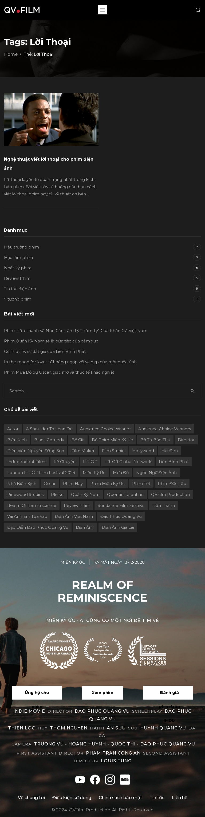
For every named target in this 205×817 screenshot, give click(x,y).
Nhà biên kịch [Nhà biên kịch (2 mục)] (21, 483)
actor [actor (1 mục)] (12, 428)
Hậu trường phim (21, 247)
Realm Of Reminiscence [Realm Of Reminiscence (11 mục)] (31, 505)
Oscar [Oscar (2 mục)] (50, 483)
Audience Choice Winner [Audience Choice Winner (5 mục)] (105, 428)
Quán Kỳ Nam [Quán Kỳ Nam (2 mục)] (85, 494)
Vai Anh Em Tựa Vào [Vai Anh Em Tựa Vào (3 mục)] (27, 516)
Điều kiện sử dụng (71, 797)
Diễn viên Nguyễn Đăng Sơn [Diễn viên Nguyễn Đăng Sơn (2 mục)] (35, 450)
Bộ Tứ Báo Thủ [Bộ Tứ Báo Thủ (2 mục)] (155, 439)
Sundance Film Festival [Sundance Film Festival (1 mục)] (121, 505)
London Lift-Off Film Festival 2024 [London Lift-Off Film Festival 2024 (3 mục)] (41, 472)
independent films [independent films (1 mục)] (26, 461)
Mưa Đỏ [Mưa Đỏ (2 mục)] (121, 472)
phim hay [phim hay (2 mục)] (73, 483)
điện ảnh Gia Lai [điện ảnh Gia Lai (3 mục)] (118, 527)
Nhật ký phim (17, 267)
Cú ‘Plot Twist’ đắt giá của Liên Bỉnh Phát (45, 351)
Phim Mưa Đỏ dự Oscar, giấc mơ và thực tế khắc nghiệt (59, 372)
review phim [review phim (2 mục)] (77, 505)
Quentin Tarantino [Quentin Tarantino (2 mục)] (125, 494)
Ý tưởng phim (17, 299)
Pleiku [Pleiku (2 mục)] (57, 494)
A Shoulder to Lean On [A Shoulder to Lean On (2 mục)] (49, 428)
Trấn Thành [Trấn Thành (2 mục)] (163, 505)
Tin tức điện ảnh (20, 288)
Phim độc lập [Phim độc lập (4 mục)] (172, 483)
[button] (102, 9)
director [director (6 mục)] (186, 439)
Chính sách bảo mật (120, 797)
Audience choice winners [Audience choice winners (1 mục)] (164, 428)
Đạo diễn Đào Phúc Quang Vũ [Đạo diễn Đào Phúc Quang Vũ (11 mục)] (37, 527)
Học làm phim (18, 257)
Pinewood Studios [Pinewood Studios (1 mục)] (25, 494)
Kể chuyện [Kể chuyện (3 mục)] (65, 461)
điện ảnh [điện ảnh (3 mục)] (85, 527)
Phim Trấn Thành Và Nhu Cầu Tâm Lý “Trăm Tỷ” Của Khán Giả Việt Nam (75, 330)
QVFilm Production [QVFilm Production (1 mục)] (170, 494)
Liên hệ (179, 797)
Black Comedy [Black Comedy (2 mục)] (49, 439)
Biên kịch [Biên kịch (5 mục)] (17, 439)
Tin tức (156, 797)
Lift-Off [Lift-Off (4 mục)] (90, 461)
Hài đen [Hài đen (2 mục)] (169, 450)
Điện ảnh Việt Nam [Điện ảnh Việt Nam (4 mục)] (74, 516)
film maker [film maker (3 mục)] (83, 450)
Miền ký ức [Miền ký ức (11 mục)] (94, 472)
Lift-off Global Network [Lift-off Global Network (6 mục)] (127, 461)
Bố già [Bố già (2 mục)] (78, 439)
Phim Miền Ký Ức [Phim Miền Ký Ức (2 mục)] (107, 483)
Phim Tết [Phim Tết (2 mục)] (141, 483)
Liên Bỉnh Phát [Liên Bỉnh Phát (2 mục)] (174, 461)
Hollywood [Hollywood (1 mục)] (143, 450)
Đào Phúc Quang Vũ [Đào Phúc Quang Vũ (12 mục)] (121, 516)
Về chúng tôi (31, 797)
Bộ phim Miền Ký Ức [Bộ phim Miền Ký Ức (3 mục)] (112, 439)
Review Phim (17, 278)
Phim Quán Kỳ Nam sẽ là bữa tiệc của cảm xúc (51, 341)
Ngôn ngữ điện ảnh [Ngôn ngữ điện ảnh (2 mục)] (156, 472)
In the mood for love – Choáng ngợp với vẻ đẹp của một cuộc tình (70, 361)
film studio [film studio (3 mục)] (113, 450)
